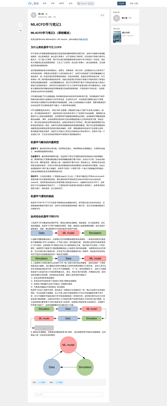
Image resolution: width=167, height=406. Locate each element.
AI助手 (61, 3)
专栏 (53, 3)
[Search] (86, 3)
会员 (70, 3)
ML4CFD (84, 39)
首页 (44, 3)
